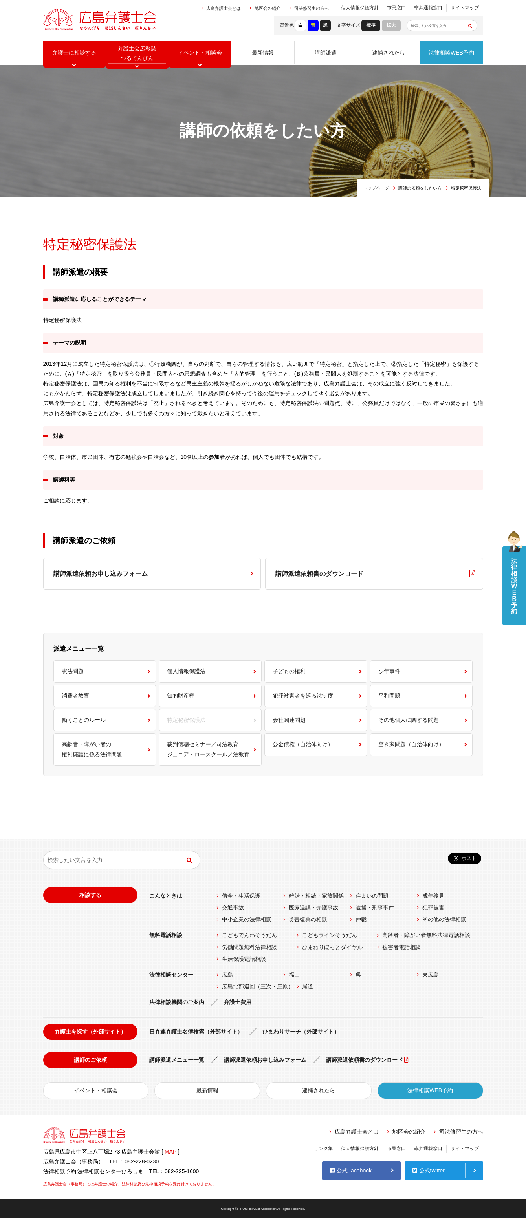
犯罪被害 (433, 907)
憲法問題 (73, 671)
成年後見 (433, 896)
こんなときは (165, 896)
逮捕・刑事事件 (375, 907)
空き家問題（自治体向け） (411, 744)
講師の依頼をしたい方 (420, 188)
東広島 (430, 974)
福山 (294, 974)
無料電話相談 (165, 935)
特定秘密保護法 (186, 720)
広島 (227, 974)
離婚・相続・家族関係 (316, 896)
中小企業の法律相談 (246, 919)
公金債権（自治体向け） (303, 744)
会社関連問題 (289, 720)
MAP (170, 1152)
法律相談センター (171, 974)
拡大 (391, 25)
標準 (371, 25)
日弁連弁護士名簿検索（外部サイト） (196, 1031)
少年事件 (389, 671)
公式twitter (428, 1170)
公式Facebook (351, 1170)
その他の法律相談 (444, 919)
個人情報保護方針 (360, 8)
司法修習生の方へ (311, 8)
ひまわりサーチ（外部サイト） (300, 1031)
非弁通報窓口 (428, 8)
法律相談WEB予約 (451, 53)
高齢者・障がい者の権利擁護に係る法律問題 (92, 749)
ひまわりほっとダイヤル (332, 947)
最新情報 (263, 53)
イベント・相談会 (96, 1090)
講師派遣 (326, 53)
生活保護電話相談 (244, 959)
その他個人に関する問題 (408, 720)
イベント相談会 (200, 53)
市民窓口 (396, 8)
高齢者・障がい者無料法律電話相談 (426, 935)
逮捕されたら (388, 53)
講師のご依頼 (90, 1060)
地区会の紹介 (267, 8)
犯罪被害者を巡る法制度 (303, 695)
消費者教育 (75, 695)
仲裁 (361, 919)
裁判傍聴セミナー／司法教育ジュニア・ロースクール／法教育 (208, 749)
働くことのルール (84, 720)
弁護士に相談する (74, 53)
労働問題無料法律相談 (249, 947)
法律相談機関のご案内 (176, 1002)
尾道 (307, 986)
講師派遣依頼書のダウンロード (319, 573)
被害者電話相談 (401, 947)
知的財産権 (180, 695)
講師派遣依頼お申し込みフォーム (100, 573)
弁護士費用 (237, 1002)
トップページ (376, 188)
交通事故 (233, 907)
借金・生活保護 (241, 896)
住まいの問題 (372, 896)
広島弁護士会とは (223, 8)
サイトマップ (465, 8)
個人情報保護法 (186, 671)
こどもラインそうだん (329, 935)
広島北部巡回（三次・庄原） (257, 986)
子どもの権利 (289, 671)
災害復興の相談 (308, 919)
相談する (90, 895)
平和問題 (389, 695)
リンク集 (323, 1148)
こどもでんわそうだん (249, 935)
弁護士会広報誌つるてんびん (137, 53)
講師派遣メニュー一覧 (176, 1060)
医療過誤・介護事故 (313, 907)
